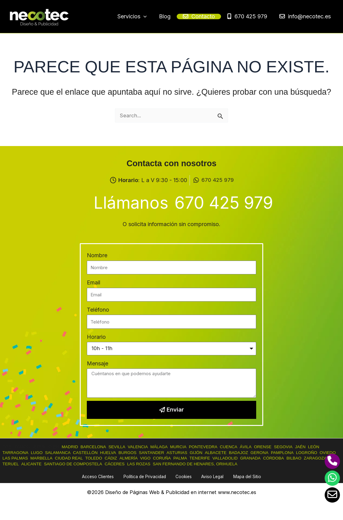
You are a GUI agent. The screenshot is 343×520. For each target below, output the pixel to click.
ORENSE (273, 446)
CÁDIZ (136, 457)
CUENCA (238, 446)
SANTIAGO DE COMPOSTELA (103, 463)
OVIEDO (11, 457)
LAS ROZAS (172, 463)
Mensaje (97, 362)
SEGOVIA (295, 446)
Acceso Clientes (106, 476)
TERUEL (37, 463)
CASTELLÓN (90, 451)
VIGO (172, 457)
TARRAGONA (16, 451)
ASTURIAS (186, 451)
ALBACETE (227, 451)
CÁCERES (147, 463)
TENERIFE (230, 457)
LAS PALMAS (35, 457)
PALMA (209, 457)
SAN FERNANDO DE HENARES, (221, 463)
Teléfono (98, 308)
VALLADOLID (256, 457)
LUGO (38, 451)
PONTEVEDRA (211, 446)
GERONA (273, 451)
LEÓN (328, 446)
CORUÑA (189, 457)
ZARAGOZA (14, 463)
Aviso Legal (208, 476)
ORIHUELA (266, 463)
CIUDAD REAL (92, 457)
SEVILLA (120, 446)
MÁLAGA (164, 446)
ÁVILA (256, 446)
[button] (159, 16)
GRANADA (283, 457)
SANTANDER (159, 451)
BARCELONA (95, 446)
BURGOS (134, 451)
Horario (96, 335)
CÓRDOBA (308, 457)
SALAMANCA (61, 451)
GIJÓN (206, 451)
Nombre (97, 254)
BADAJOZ (251, 451)
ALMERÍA (154, 457)
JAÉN (313, 446)
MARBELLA (63, 457)
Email (93, 281)
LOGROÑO (323, 451)
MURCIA (185, 446)
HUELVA (113, 451)
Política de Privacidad (149, 476)
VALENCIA (142, 446)
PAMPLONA (297, 451)
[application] (171, 17)
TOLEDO (118, 457)
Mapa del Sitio (239, 476)
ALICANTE (59, 463)
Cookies (184, 476)
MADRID (70, 446)
